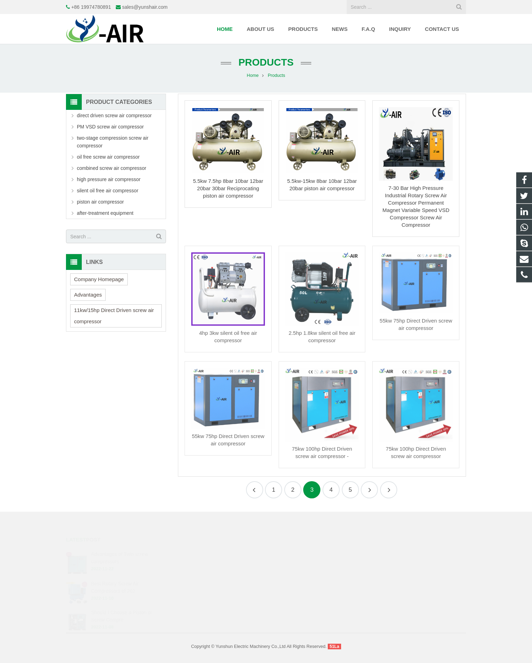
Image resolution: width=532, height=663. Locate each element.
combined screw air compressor (111, 168)
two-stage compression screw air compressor (112, 141)
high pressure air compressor (108, 179)
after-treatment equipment (105, 213)
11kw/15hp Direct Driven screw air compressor (114, 315)
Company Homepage (99, 279)
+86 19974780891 (91, 7)
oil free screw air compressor (108, 157)
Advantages (88, 295)
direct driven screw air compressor (114, 115)
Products (265, 62)
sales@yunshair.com (144, 7)
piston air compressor (100, 202)
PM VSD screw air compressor (110, 127)
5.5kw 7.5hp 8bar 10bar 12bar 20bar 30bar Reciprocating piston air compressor (228, 188)
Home (253, 75)
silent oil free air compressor (107, 190)
